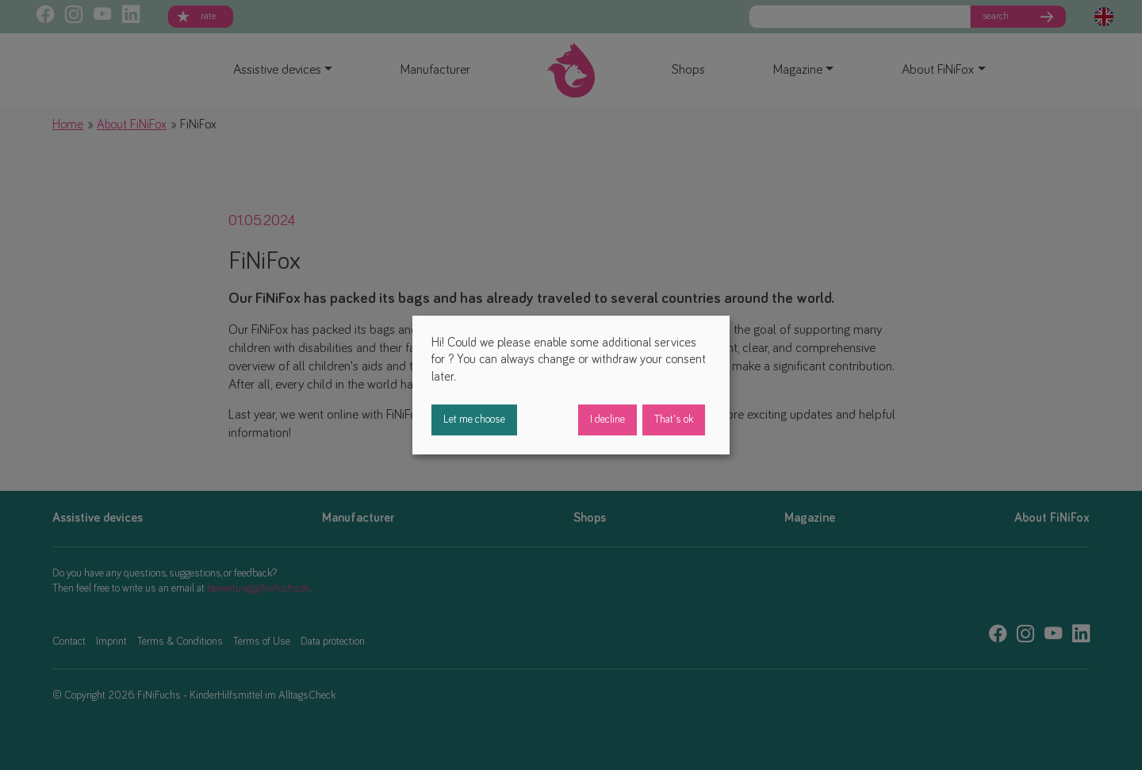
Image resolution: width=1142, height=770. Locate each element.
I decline (607, 419)
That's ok (673, 419)
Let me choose (474, 419)
